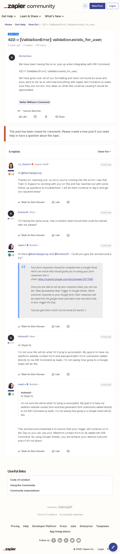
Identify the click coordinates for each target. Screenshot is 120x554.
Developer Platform (44, 526)
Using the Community (22, 485)
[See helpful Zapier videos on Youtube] (78, 540)
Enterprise (86, 526)
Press (63, 526)
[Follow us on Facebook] (53, 540)
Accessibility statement (71, 514)
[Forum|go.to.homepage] (30, 6)
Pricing (15, 526)
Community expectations (25, 490)
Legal (101, 549)
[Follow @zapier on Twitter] (72, 540)
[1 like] (29, 111)
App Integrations (60, 531)
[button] (97, 6)
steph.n (22, 245)
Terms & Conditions (47, 514)
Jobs (73, 526)
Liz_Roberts (24, 164)
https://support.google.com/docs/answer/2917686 (65, 279)
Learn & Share (31, 16)
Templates (102, 526)
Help (26, 526)
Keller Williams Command (35, 102)
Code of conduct (20, 479)
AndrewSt (23, 212)
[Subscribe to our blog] (66, 540)
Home (8, 24)
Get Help (9, 16)
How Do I (34, 24)
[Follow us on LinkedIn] (60, 540)
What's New (55, 16)
